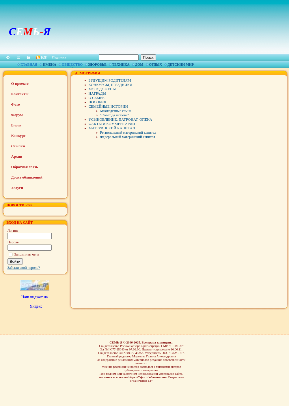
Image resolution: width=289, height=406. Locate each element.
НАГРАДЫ (97, 93)
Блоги (16, 125)
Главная (28, 65)
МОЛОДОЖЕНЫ (102, 89)
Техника (121, 65)
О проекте (20, 83)
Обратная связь (24, 167)
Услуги (17, 187)
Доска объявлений (26, 177)
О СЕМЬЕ (97, 98)
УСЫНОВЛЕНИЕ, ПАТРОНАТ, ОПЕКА (120, 119)
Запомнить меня (26, 254)
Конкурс (18, 135)
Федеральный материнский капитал (127, 137)
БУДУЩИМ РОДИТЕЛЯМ (110, 80)
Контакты (20, 94)
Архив (16, 156)
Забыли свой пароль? (24, 268)
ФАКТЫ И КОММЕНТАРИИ (112, 124)
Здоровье (97, 65)
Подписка (59, 57)
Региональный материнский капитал (128, 133)
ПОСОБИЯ (98, 102)
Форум (17, 115)
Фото (15, 104)
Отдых (155, 65)
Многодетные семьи (115, 111)
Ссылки (18, 146)
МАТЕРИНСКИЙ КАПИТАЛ (112, 128)
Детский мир (180, 65)
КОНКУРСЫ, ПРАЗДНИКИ (111, 85)
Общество (72, 65)
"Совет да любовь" (114, 115)
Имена (49, 65)
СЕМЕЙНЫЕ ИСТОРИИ (108, 106)
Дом (139, 65)
